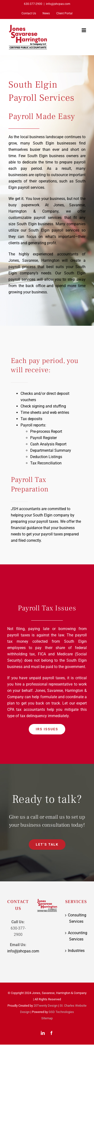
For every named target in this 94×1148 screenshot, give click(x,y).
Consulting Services (76, 918)
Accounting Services (76, 936)
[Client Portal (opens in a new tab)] (64, 13)
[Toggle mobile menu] (84, 30)
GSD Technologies (61, 1012)
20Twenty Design (46, 1005)
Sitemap (47, 1018)
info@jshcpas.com (58, 4)
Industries (76, 950)
